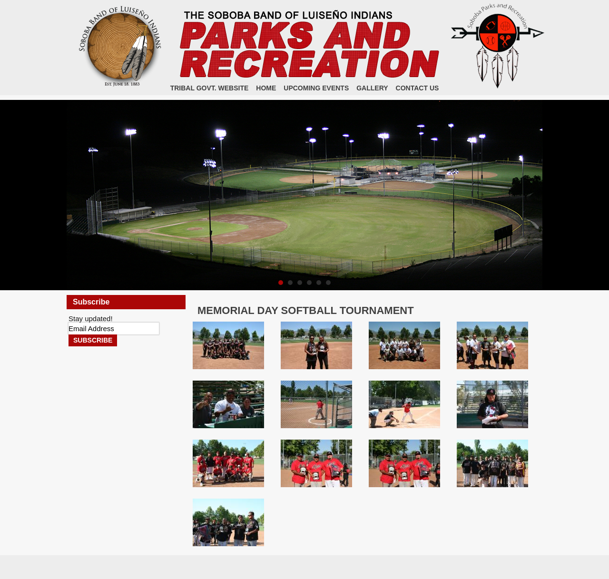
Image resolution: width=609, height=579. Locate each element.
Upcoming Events (316, 88)
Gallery (372, 88)
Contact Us (417, 88)
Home (266, 88)
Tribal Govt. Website (209, 88)
